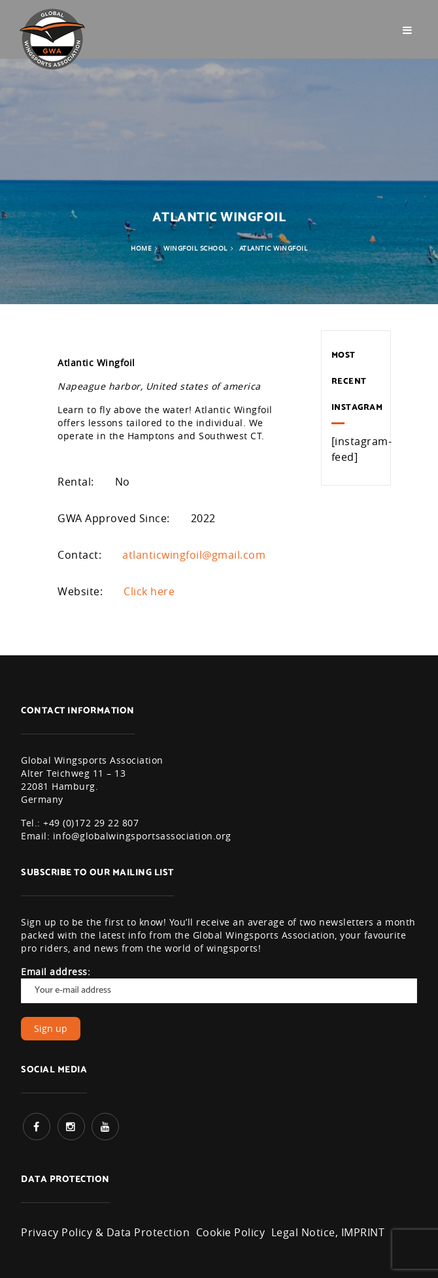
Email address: (219, 984)
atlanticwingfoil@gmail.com (193, 555)
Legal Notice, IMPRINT (328, 1232)
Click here (149, 591)
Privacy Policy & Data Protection (105, 1232)
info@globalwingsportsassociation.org (142, 836)
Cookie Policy (230, 1232)
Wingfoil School (195, 248)
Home (141, 248)
